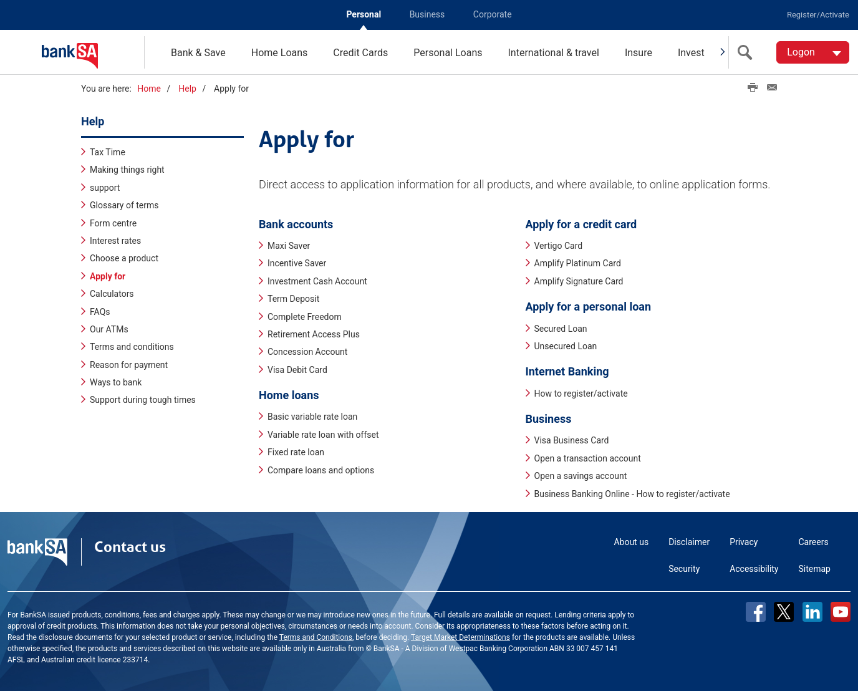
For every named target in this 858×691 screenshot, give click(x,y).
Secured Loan (560, 328)
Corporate (492, 14)
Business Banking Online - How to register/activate (632, 493)
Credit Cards (360, 53)
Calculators (112, 294)
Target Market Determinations (460, 636)
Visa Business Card (571, 440)
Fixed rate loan (296, 452)
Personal (363, 14)
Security (684, 568)
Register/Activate (818, 14)
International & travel (553, 53)
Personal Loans (447, 53)
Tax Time (107, 152)
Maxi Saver (289, 245)
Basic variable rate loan (312, 417)
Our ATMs (109, 329)
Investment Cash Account (317, 281)
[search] (747, 52)
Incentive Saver (297, 263)
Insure (638, 53)
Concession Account (307, 352)
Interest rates (115, 240)
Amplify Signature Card (579, 281)
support (105, 187)
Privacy (744, 541)
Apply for (107, 276)
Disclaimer (689, 541)
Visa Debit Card (297, 369)
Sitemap (815, 568)
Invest (691, 53)
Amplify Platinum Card (577, 263)
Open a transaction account (587, 458)
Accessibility (754, 568)
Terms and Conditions (315, 636)
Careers (814, 541)
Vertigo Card (558, 245)
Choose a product (124, 258)
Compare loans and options (321, 470)
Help (187, 89)
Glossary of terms (124, 205)
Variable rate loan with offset (323, 434)
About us (631, 541)
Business (427, 14)
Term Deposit (293, 299)
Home (149, 89)
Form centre (113, 223)
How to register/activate (581, 393)
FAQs (100, 311)
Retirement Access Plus (314, 334)
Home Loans (279, 53)
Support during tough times (143, 400)
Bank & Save (198, 53)
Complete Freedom (305, 316)
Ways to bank (116, 382)
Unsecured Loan (565, 345)
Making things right (127, 170)
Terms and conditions (132, 347)
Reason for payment (129, 364)
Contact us (130, 546)
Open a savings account (580, 476)
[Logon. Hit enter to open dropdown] (812, 52)
